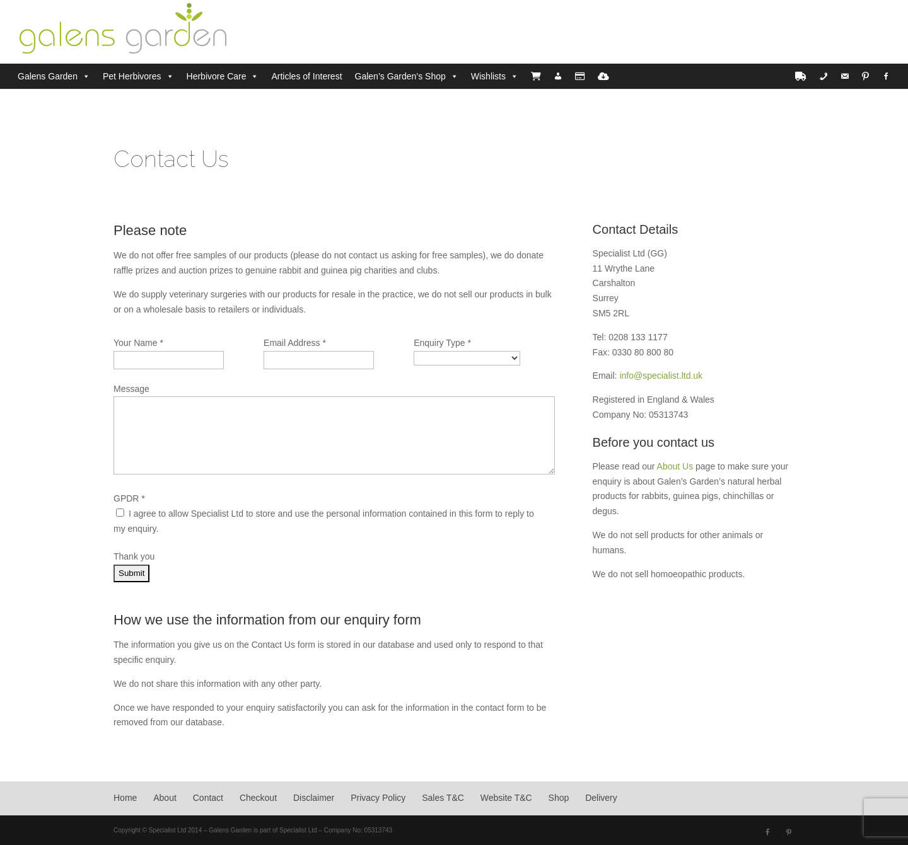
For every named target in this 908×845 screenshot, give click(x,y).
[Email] (845, 76)
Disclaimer (313, 798)
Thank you (134, 556)
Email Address (295, 343)
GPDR (129, 498)
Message (131, 389)
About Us (675, 466)
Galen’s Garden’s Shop (400, 76)
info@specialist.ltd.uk (660, 376)
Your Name (138, 343)
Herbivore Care (217, 76)
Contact (208, 798)
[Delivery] (801, 76)
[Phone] (823, 76)
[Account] (558, 76)
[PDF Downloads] (603, 76)
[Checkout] (580, 76)
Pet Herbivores (132, 76)
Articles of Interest (306, 76)
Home (125, 798)
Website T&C (506, 798)
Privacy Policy (378, 798)
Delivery (601, 798)
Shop (559, 798)
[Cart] (536, 76)
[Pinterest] (865, 76)
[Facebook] (886, 76)
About (165, 798)
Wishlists (488, 76)
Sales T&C (443, 798)
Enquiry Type (442, 343)
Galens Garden (48, 76)
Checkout (258, 798)
